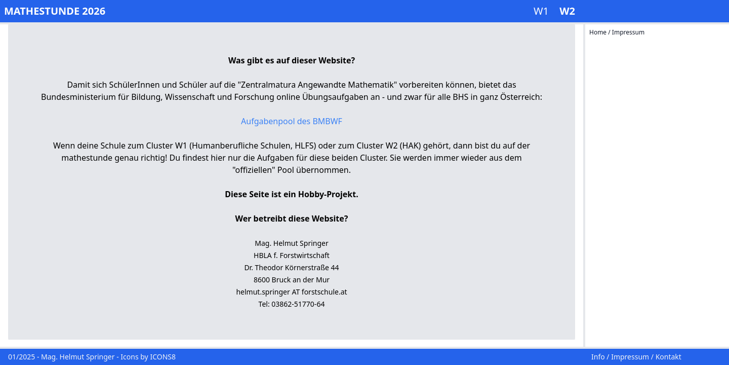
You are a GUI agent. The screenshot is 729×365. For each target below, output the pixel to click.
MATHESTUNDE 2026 (54, 11)
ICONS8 (163, 356)
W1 (542, 11)
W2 (567, 11)
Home (598, 32)
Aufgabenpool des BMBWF (291, 121)
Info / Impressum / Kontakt (636, 356)
